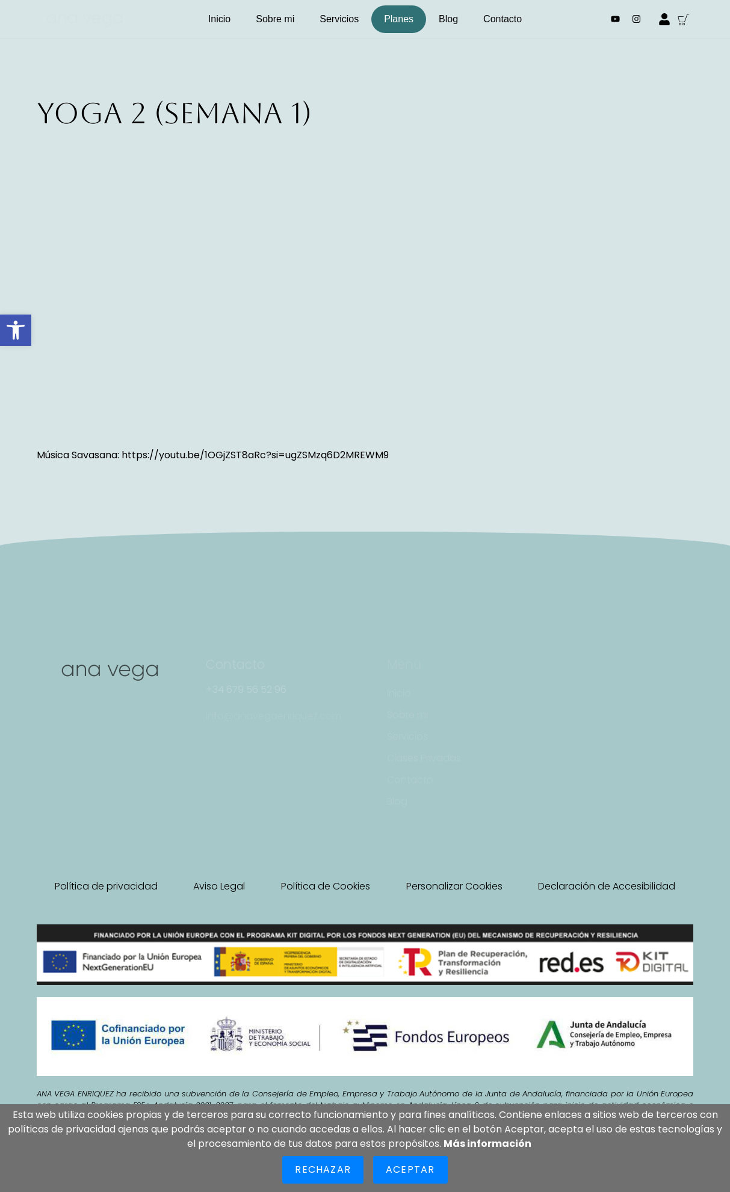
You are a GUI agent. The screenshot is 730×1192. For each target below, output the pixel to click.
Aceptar (410, 1169)
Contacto (502, 19)
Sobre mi (275, 19)
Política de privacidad (106, 886)
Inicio (219, 19)
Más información (487, 1144)
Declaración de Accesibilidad (606, 886)
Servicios (339, 19)
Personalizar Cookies (454, 886)
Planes (398, 19)
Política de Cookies (325, 886)
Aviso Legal (219, 886)
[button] (15, 330)
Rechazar (323, 1169)
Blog (448, 19)
